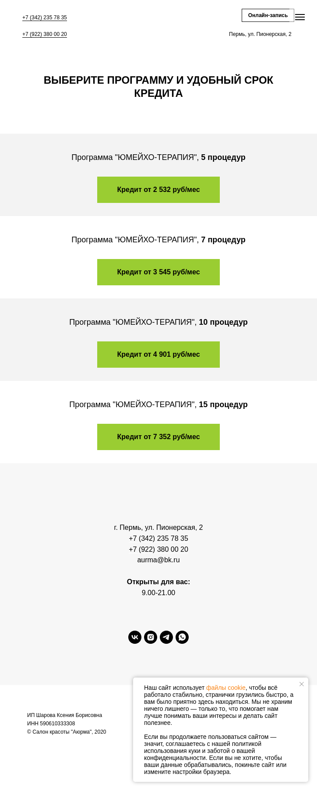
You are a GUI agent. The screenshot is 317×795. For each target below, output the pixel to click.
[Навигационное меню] (300, 17)
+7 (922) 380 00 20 (44, 34)
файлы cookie (226, 687)
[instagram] (150, 641)
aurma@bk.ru (158, 560)
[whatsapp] (182, 641)
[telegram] (166, 641)
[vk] (134, 641)
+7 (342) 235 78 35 (44, 17)
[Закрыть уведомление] (301, 684)
